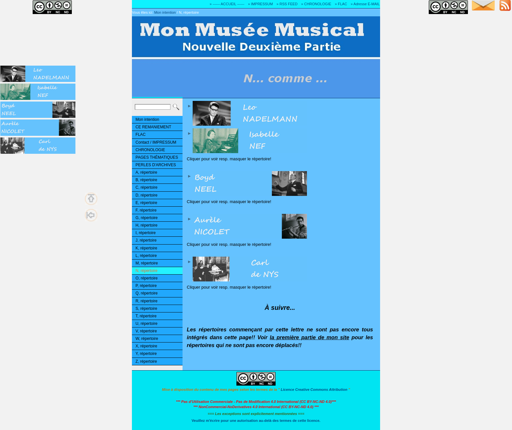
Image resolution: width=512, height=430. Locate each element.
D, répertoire (146, 195)
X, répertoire (146, 346)
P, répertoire (146, 285)
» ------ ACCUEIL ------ (227, 4)
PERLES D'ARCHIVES (156, 165)
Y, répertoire (146, 353)
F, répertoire (146, 210)
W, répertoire (147, 338)
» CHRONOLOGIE (316, 4)
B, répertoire (146, 180)
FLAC (141, 134)
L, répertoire (146, 255)
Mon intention (165, 12)
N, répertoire (189, 12)
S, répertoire (146, 308)
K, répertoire (146, 248)
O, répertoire (147, 278)
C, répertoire (146, 187)
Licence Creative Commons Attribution (314, 389)
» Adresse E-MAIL (365, 4)
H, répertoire (146, 225)
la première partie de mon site (309, 337)
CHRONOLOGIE (150, 150)
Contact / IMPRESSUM (156, 142)
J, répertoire (146, 240)
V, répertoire (146, 331)
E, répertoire (146, 202)
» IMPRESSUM (260, 4)
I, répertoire (146, 233)
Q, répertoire (147, 293)
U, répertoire (146, 323)
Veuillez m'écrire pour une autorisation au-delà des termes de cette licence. (256, 420)
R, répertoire (146, 301)
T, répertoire (146, 316)
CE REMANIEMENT (153, 127)
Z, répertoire (146, 361)
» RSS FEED (287, 4)
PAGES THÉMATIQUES (157, 157)
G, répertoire (147, 217)
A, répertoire (146, 172)
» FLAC (341, 4)
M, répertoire (147, 263)
